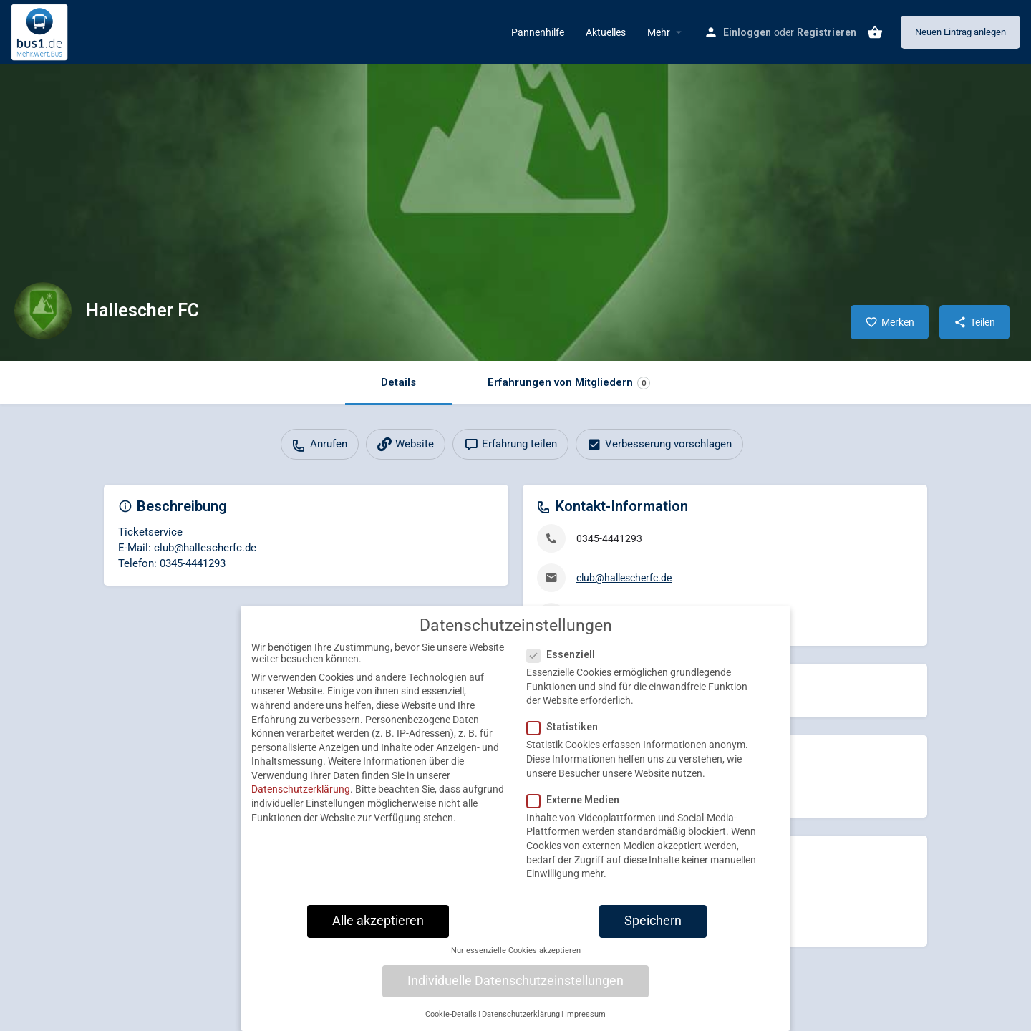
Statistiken (566, 737)
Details (398, 382)
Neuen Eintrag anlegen (960, 31)
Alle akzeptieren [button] (378, 931)
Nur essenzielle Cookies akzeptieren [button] (516, 961)
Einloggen (747, 32)
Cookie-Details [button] (451, 1024)
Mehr (658, 32)
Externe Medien (577, 809)
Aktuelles (606, 32)
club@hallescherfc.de (624, 578)
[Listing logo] (43, 310)
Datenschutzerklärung (300, 799)
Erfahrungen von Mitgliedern (569, 382)
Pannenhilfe (537, 32)
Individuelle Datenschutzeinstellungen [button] (515, 991)
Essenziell (565, 665)
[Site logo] (41, 31)
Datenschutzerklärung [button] (521, 1024)
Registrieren (826, 32)
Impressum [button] (585, 1024)
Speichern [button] (653, 931)
